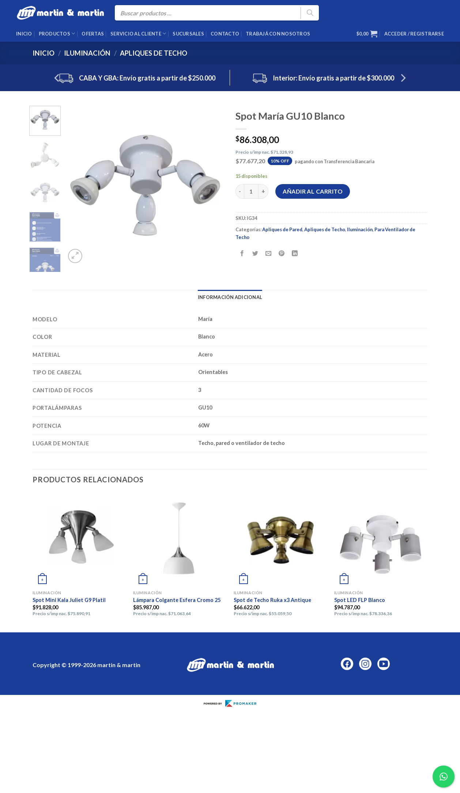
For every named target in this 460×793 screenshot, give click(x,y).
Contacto (225, 34)
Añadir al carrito (313, 191)
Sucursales (188, 34)
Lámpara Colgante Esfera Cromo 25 (176, 600)
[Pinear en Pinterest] (282, 253)
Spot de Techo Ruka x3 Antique (272, 600)
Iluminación (87, 53)
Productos (57, 33)
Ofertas (93, 34)
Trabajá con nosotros (278, 34)
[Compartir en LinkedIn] (295, 253)
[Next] (402, 78)
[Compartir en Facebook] (242, 253)
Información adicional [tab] (230, 297)
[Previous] (57, 78)
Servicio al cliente (138, 33)
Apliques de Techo (153, 53)
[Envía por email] (269, 253)
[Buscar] (310, 13)
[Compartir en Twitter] (255, 253)
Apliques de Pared (282, 229)
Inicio (24, 34)
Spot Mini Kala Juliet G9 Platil (69, 600)
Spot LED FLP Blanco (359, 600)
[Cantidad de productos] (251, 191)
